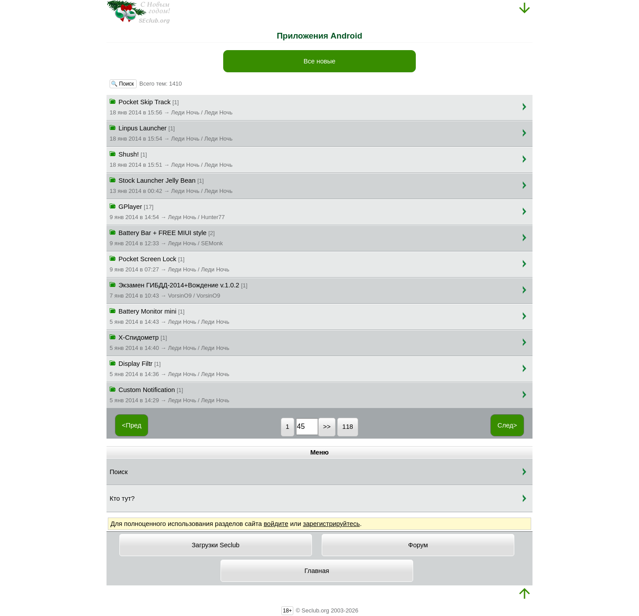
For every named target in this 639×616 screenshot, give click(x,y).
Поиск (119, 471)
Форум (418, 545)
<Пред (132, 425)
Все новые (319, 61)
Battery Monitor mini (169, 315)
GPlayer (167, 211)
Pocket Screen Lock (169, 263)
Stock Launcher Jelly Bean (171, 185)
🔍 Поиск (123, 84)
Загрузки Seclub (216, 545)
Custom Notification (169, 394)
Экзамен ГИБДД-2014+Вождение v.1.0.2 (179, 289)
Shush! (171, 158)
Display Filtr (169, 368)
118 (347, 426)
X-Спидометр (169, 342)
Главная (316, 570)
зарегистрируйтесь (331, 523)
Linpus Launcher (171, 132)
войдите (276, 523)
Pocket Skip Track (171, 106)
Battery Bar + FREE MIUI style (166, 237)
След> (507, 425)
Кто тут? (122, 498)
